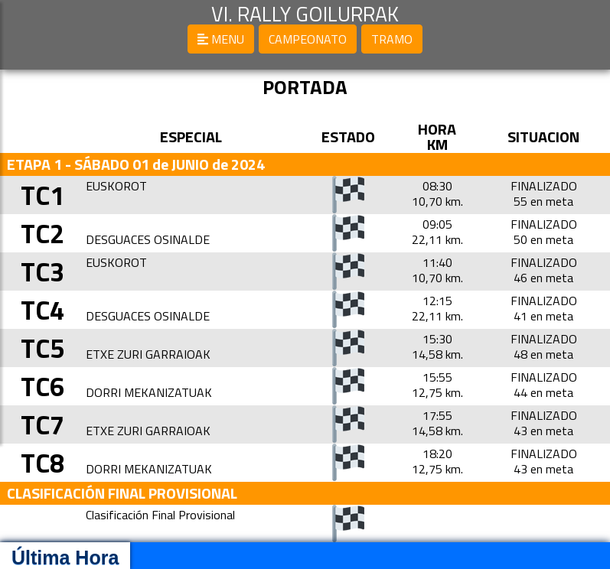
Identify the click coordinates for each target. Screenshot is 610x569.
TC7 (46, 424)
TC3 (46, 271)
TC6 (46, 386)
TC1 (46, 194)
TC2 (46, 233)
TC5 (46, 347)
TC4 (46, 309)
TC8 (46, 462)
